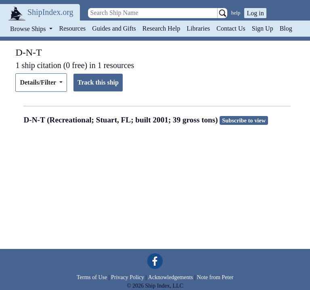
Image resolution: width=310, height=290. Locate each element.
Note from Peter (215, 277)
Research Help (161, 28)
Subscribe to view (244, 120)
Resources (72, 28)
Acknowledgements (170, 277)
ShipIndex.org (50, 12)
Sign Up (262, 28)
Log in (255, 13)
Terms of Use (92, 277)
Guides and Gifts (114, 28)
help (236, 13)
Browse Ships (28, 28)
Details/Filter (38, 82)
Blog (286, 28)
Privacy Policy (127, 277)
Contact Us (230, 28)
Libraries (198, 28)
